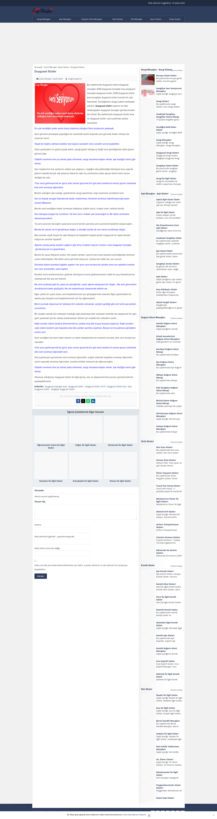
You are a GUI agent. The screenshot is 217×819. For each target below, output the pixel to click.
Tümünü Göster (176, 70)
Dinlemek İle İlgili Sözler (120, 445)
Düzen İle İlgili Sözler (120, 480)
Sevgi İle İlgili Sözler (166, 178)
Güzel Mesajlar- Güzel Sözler (56, 67)
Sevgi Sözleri (162, 101)
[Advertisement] (108, 43)
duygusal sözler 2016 (95, 386)
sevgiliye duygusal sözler (63, 389)
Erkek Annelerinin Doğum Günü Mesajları (168, 337)
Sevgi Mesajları (164, 139)
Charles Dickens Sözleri (168, 537)
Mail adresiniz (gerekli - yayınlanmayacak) (54, 536)
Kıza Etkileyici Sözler (166, 289)
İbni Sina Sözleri (164, 447)
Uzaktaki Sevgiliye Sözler (169, 238)
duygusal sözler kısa (116, 386)
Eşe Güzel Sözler (164, 250)
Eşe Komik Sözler (165, 571)
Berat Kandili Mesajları (168, 720)
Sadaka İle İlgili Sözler (167, 733)
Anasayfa (38, 67)
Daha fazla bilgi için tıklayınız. (135, 815)
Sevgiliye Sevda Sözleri (167, 263)
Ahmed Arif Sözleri (165, 511)
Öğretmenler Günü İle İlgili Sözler (51, 446)
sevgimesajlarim (75, 79)
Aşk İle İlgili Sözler (165, 212)
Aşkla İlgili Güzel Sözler (168, 199)
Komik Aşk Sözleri (165, 635)
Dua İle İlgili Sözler (165, 708)
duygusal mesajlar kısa (56, 386)
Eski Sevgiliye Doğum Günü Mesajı (167, 389)
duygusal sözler (76, 386)
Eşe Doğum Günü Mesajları (165, 363)
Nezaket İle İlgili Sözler (51, 480)
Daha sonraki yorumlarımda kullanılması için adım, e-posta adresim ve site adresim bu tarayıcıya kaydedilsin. (80, 567)
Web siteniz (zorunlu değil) (47, 548)
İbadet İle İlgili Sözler (167, 695)
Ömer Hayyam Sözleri (167, 472)
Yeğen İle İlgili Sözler (85, 445)
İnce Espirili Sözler (165, 661)
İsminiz (37, 525)
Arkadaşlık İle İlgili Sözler (86, 480)
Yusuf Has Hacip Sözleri (168, 485)
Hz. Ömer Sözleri (164, 759)
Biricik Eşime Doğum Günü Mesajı (166, 402)
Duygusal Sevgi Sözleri (167, 152)
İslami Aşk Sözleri (165, 797)
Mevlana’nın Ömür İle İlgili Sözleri (167, 500)
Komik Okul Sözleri (166, 584)
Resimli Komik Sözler (167, 609)
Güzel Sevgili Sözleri (166, 302)
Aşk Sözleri (161, 276)
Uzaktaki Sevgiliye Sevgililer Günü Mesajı (167, 115)
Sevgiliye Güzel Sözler (167, 165)
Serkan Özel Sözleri (166, 460)
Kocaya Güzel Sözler (166, 75)
